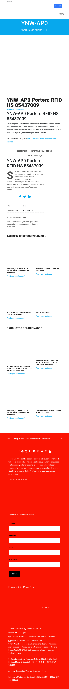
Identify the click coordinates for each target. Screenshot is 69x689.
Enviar (14, 574)
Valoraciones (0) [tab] (34, 156)
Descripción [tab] (22, 151)
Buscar (9, 1)
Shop (16, 439)
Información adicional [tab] (41, 151)
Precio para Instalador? (16, 110)
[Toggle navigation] (8, 14)
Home (9, 439)
